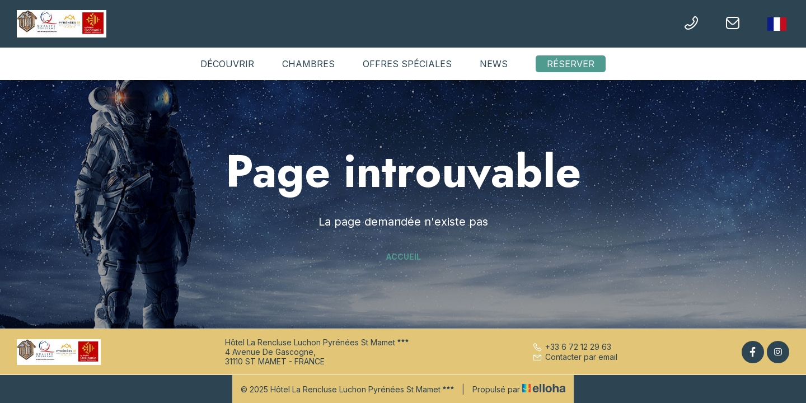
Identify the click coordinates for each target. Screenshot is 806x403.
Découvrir (227, 63)
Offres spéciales (407, 63)
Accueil (403, 256)
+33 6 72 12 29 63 (571, 347)
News (494, 63)
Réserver (570, 63)
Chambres (308, 63)
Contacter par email (574, 357)
